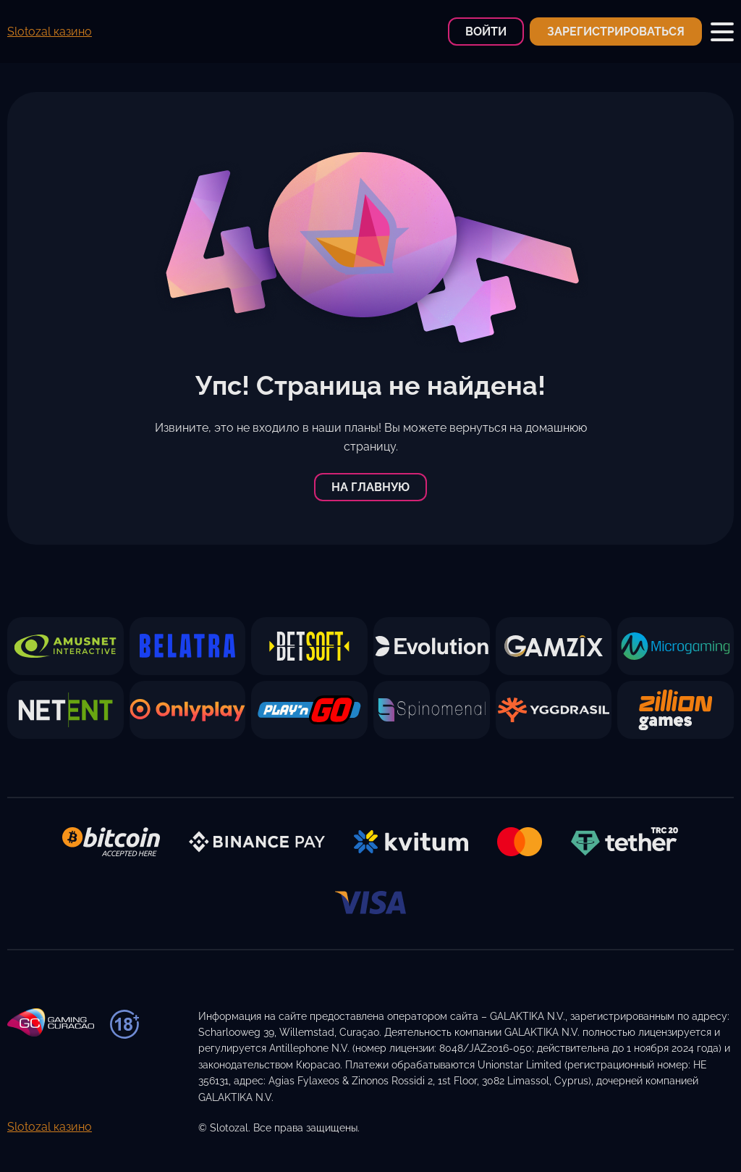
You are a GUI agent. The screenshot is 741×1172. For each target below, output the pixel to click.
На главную (370, 487)
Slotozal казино (49, 31)
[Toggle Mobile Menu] (722, 31)
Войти (486, 31)
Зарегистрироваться (616, 31)
